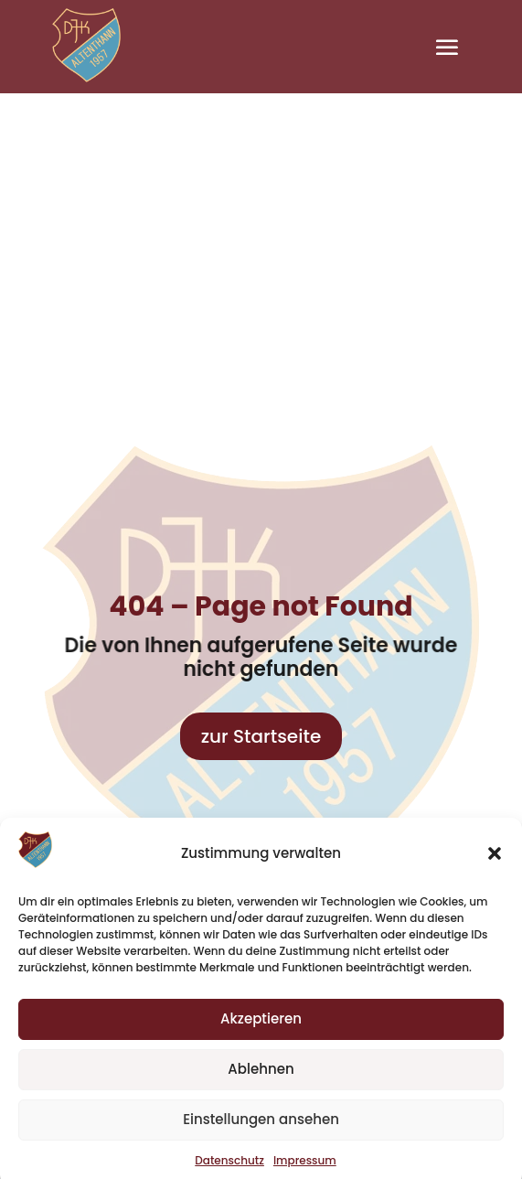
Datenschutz (229, 1168)
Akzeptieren (261, 1026)
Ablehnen (260, 1077)
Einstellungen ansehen (261, 1127)
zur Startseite (261, 736)
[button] (494, 861)
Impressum (304, 1168)
